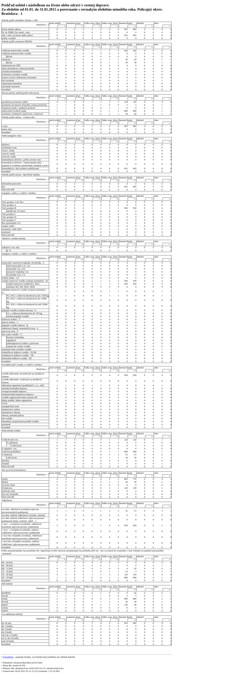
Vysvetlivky (8, 657)
